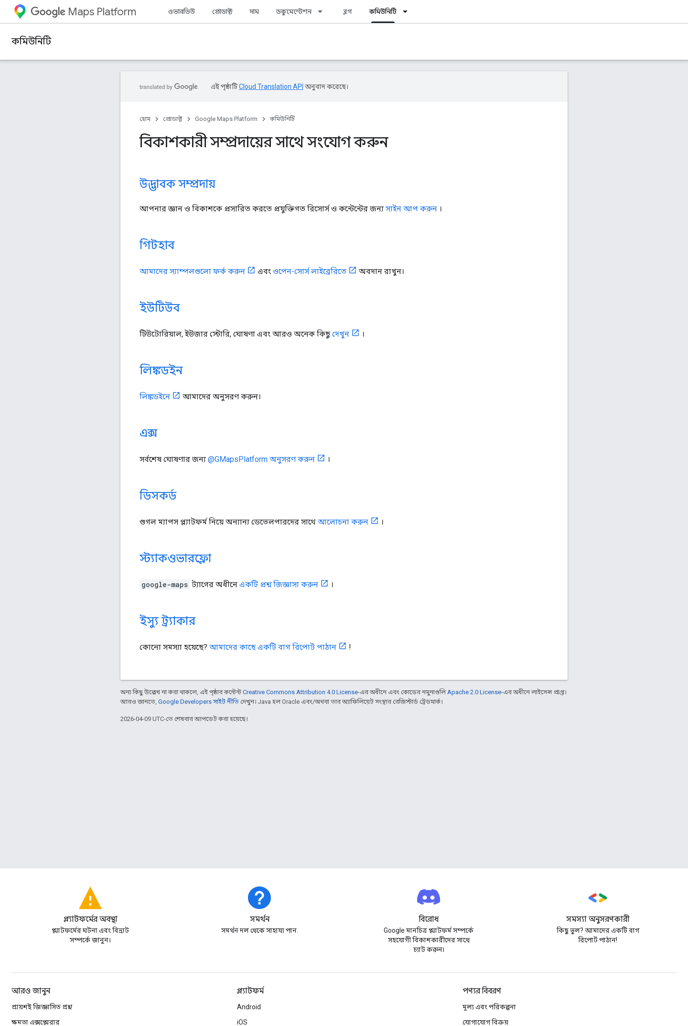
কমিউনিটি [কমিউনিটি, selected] (383, 11)
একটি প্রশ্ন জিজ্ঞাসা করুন (278, 584)
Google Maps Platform (226, 118)
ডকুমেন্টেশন (294, 11)
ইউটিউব (160, 308)
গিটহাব (157, 245)
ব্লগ (347, 11)
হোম (145, 118)
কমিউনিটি (31, 41)
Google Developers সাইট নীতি (198, 701)
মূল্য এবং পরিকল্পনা (489, 1007)
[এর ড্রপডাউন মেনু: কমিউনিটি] (408, 11)
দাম (254, 11)
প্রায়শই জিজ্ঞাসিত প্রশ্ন (41, 1007)
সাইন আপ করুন (411, 208)
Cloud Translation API (271, 86)
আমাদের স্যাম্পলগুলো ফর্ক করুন (192, 271)
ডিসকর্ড (158, 496)
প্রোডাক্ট (222, 11)
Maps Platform (83, 11)
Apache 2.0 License (474, 692)
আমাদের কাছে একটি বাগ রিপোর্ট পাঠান (272, 647)
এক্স (148, 433)
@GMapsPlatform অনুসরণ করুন (261, 459)
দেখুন (340, 333)
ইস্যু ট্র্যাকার (167, 621)
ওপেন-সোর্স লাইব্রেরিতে (309, 271)
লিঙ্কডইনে (155, 396)
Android (249, 1007)
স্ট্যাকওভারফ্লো (175, 558)
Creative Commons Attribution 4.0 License (300, 692)
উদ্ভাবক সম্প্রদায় (177, 184)
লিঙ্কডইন (161, 370)
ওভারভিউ (181, 11)
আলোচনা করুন (343, 521)
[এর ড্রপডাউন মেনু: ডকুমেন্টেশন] (323, 11)
